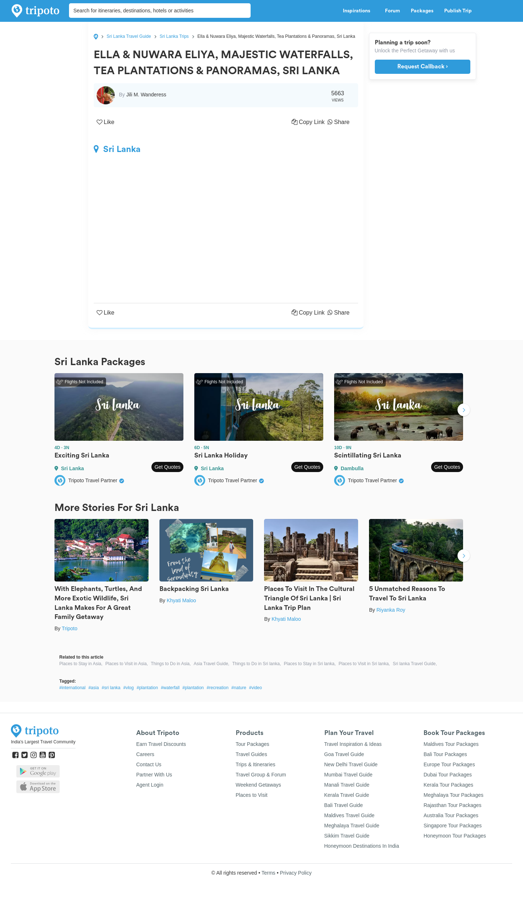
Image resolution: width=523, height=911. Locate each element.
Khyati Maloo (181, 600)
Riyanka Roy (390, 610)
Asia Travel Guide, (211, 663)
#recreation (217, 687)
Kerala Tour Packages (448, 785)
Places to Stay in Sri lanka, (310, 663)
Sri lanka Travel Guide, (415, 663)
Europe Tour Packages (449, 764)
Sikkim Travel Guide (346, 836)
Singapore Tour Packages (452, 825)
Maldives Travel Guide (349, 815)
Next (464, 410)
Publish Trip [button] (460, 10)
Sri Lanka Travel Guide (129, 36)
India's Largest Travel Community (43, 741)
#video (255, 687)
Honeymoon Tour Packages (454, 836)
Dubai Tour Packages (447, 775)
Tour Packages (252, 744)
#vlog (128, 687)
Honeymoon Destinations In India (361, 846)
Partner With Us (154, 775)
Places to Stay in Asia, (80, 663)
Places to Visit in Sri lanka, (364, 663)
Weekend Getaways (258, 785)
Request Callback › (422, 66)
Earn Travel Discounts (161, 744)
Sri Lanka (117, 149)
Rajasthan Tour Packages (452, 805)
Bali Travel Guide (343, 805)
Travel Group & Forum (261, 775)
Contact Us (148, 764)
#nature (238, 687)
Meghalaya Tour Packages (453, 795)
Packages (422, 10)
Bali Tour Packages (445, 754)
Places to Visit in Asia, (126, 663)
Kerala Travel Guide (346, 795)
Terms (268, 873)
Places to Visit (252, 795)
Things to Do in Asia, (171, 663)
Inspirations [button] (358, 10)
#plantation (147, 687)
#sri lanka (111, 687)
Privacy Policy (296, 873)
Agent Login (149, 785)
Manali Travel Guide (347, 785)
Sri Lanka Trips (174, 36)
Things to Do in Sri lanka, (256, 663)
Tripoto (69, 628)
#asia (93, 687)
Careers (145, 754)
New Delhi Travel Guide (351, 764)
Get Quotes (167, 467)
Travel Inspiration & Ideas (353, 744)
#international (72, 687)
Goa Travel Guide (344, 754)
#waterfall (170, 687)
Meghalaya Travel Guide (352, 825)
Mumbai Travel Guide (348, 775)
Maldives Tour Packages (450, 744)
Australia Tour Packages (450, 815)
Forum (392, 10)
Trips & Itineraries (255, 764)
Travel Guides (251, 754)
